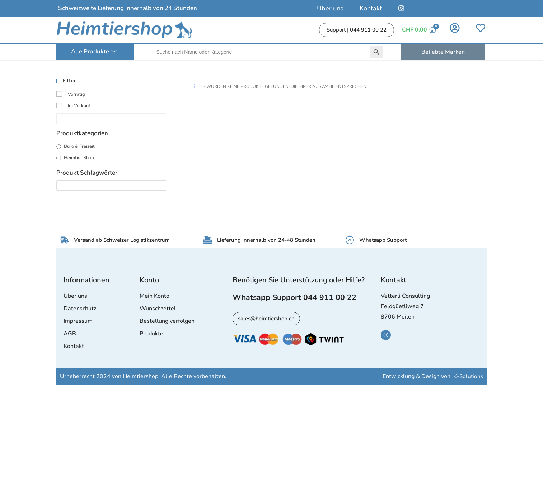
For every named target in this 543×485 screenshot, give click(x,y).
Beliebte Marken (443, 52)
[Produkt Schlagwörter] (111, 185)
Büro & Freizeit (79, 146)
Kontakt (371, 8)
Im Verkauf (79, 106)
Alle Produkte (94, 52)
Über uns (330, 8)
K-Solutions (468, 377)
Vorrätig (76, 94)
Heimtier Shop (79, 158)
